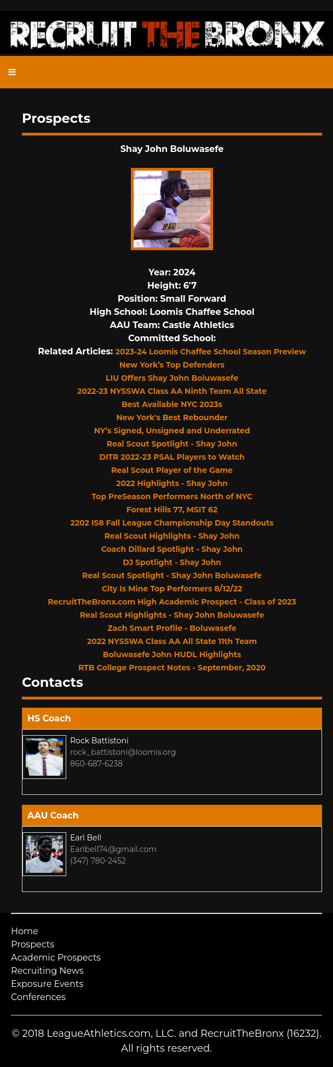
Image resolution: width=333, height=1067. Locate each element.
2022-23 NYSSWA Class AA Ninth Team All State (172, 391)
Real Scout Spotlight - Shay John (172, 444)
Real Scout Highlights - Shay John (172, 536)
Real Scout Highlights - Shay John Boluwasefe (172, 615)
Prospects (32, 944)
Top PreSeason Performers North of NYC (171, 496)
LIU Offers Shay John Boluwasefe (172, 378)
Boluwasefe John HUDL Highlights (172, 654)
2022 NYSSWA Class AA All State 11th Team (172, 641)
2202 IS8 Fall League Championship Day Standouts (172, 523)
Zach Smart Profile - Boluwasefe (171, 628)
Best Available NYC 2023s (172, 404)
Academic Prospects (56, 957)
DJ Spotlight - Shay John (172, 562)
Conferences (38, 997)
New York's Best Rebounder (172, 417)
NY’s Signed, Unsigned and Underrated (172, 431)
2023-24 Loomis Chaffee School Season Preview (211, 352)
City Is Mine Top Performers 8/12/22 (172, 589)
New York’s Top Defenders (172, 365)
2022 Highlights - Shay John (172, 483)
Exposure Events (47, 984)
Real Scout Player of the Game (172, 470)
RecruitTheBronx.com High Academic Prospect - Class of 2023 (172, 602)
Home (24, 931)
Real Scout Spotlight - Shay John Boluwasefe (172, 575)
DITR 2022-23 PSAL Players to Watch (172, 457)
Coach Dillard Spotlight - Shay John (172, 549)
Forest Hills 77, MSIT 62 (172, 510)
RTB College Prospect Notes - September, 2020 (172, 668)
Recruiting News (47, 971)
